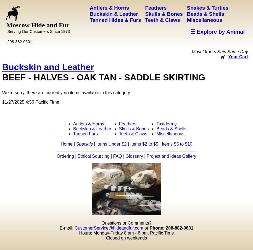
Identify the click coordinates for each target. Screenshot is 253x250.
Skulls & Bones (134, 129)
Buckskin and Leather (48, 67)
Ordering (65, 156)
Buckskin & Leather (92, 129)
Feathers (127, 124)
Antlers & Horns (88, 124)
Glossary (134, 156)
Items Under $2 (111, 144)
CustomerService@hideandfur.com (109, 228)
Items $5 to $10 (177, 144)
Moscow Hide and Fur (38, 28)
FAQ (117, 156)
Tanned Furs (85, 133)
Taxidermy (166, 124)
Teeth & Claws (133, 133)
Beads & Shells (171, 129)
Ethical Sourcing (94, 156)
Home (67, 144)
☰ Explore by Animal (217, 32)
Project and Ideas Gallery (171, 156)
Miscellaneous (170, 133)
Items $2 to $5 (144, 144)
